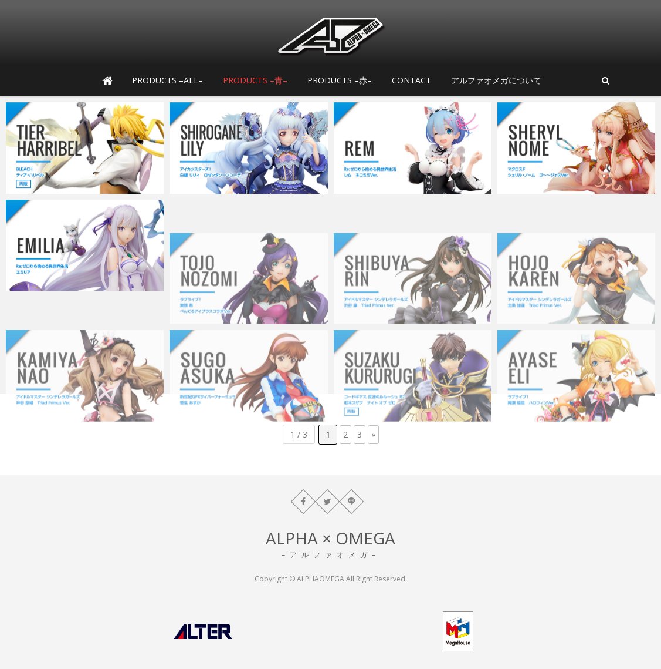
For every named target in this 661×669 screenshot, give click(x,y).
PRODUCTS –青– (255, 80)
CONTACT (411, 80)
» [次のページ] (373, 434)
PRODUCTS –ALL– (167, 80)
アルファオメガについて (496, 80)
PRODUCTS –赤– (339, 80)
